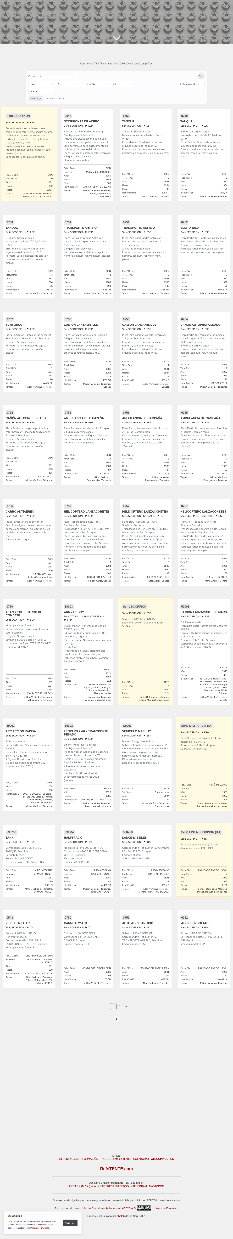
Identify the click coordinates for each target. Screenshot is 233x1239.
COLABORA (140, 1159)
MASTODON (156, 1186)
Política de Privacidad (166, 1208)
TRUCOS (105, 1159)
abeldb (121, 1216)
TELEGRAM (140, 1186)
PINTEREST (107, 1186)
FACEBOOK (123, 1186)
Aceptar (70, 1223)
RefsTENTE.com (116, 1168)
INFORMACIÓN (89, 1159)
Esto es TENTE (122, 1159)
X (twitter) (91, 1186)
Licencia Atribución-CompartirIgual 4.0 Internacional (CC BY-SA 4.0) (112, 1208)
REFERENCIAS (68, 1159)
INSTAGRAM (76, 1186)
